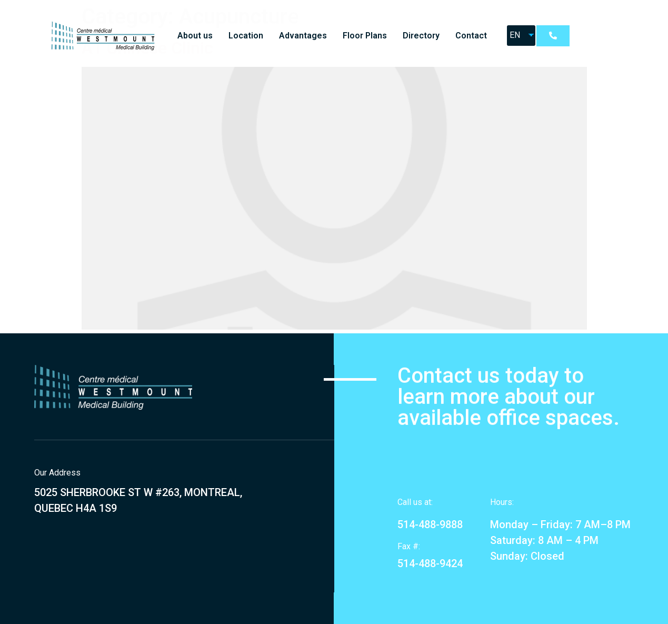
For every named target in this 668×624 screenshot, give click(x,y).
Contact (471, 36)
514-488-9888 (430, 524)
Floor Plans (365, 36)
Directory (421, 36)
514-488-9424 (430, 563)
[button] (553, 35)
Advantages (303, 36)
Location (245, 36)
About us (195, 36)
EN (515, 35)
